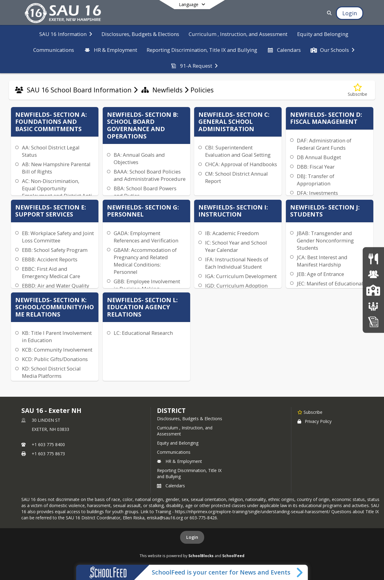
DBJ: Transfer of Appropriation (315, 180)
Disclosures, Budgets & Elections (189, 418)
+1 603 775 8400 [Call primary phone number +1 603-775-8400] (48, 444)
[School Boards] (373, 305)
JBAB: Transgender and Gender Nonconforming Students (325, 240)
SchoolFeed (233, 555)
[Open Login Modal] (349, 13)
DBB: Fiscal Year (316, 166)
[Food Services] (373, 258)
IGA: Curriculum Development (241, 276)
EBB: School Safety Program (54, 249)
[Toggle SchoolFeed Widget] (300, 572)
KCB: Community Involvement (57, 349)
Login (192, 537)
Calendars (171, 486)
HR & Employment (179, 461)
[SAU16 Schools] (373, 289)
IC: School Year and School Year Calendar (236, 246)
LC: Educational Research (143, 332)
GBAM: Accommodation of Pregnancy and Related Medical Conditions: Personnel (145, 260)
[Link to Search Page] (328, 13)
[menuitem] (65, 33)
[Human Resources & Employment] (373, 274)
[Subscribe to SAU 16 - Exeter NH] (309, 412)
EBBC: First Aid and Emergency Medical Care (51, 272)
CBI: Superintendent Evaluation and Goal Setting (238, 151)
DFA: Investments (317, 192)
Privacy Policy (314, 421)
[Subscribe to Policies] (357, 90)
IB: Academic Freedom (232, 233)
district (171, 410)
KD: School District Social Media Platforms (51, 372)
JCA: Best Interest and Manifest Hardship (322, 261)
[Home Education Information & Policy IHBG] (373, 321)
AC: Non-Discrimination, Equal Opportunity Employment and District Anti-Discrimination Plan (58, 191)
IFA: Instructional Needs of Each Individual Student (236, 263)
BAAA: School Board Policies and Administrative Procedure (150, 175)
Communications (173, 452)
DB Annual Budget (319, 157)
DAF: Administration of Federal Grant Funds (324, 144)
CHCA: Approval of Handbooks (241, 164)
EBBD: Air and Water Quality (55, 285)
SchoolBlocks (201, 555)
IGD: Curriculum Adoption (236, 285)
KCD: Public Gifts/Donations (55, 359)
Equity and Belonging (177, 443)
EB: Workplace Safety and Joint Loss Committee (58, 237)
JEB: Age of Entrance (320, 273)
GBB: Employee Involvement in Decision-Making (147, 285)
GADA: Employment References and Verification (146, 237)
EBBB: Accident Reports (49, 259)
